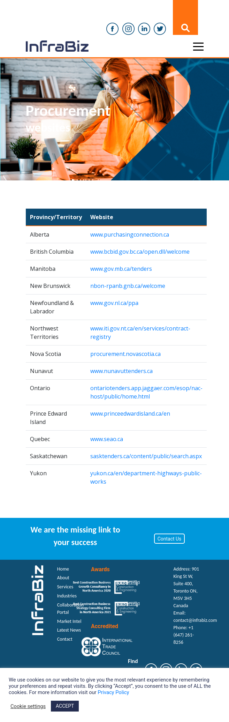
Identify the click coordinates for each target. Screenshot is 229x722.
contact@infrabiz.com (195, 620)
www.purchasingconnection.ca (129, 234)
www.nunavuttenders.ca (121, 371)
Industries (67, 596)
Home (63, 569)
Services (65, 587)
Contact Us (170, 539)
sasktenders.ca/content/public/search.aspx (146, 456)
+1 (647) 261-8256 (184, 635)
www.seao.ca (106, 439)
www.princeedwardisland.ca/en (130, 413)
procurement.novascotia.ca (125, 354)
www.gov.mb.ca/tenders (121, 269)
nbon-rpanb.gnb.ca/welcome (127, 286)
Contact (64, 639)
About (63, 578)
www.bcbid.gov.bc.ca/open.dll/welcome (140, 251)
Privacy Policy (113, 692)
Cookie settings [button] (28, 706)
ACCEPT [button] (65, 706)
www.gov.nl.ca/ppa (114, 303)
